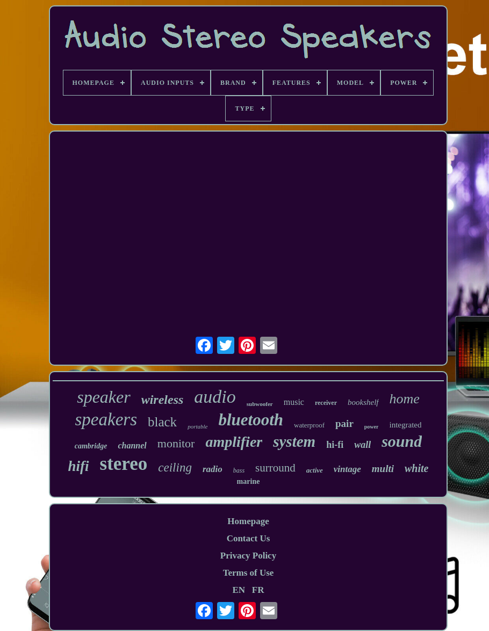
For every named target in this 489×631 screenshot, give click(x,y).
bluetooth (250, 419)
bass (238, 470)
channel (132, 445)
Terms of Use (248, 573)
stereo (124, 463)
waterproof (309, 425)
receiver (326, 403)
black (162, 422)
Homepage (248, 521)
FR (258, 590)
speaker (104, 397)
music (294, 402)
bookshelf (363, 402)
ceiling (175, 467)
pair (344, 423)
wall (362, 444)
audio (214, 397)
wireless (162, 400)
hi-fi (334, 444)
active (314, 470)
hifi (78, 466)
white (416, 468)
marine (248, 481)
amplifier (233, 441)
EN (238, 590)
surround (275, 467)
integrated (405, 424)
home (405, 399)
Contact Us (248, 538)
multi (383, 468)
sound (402, 441)
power (371, 427)
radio (212, 469)
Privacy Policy (248, 555)
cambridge (91, 446)
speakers (106, 419)
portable (197, 426)
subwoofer (260, 404)
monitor (176, 443)
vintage (347, 469)
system (294, 441)
